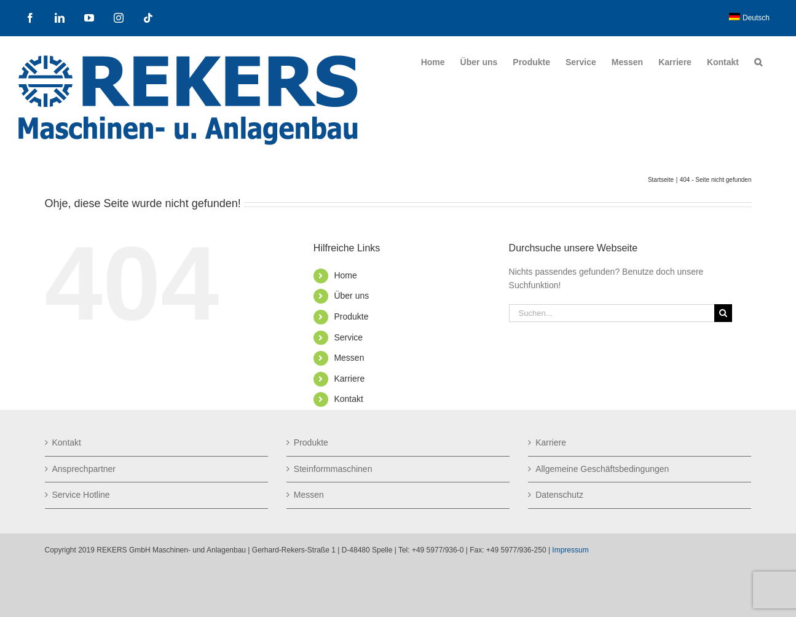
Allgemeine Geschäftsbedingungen (602, 469)
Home (345, 275)
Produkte (351, 316)
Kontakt (348, 399)
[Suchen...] (611, 313)
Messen (349, 358)
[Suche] (723, 313)
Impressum (570, 550)
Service (348, 337)
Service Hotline (81, 495)
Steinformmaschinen (333, 469)
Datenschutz (559, 495)
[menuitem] (749, 17)
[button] (758, 62)
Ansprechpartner (84, 469)
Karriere (349, 378)
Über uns (351, 296)
